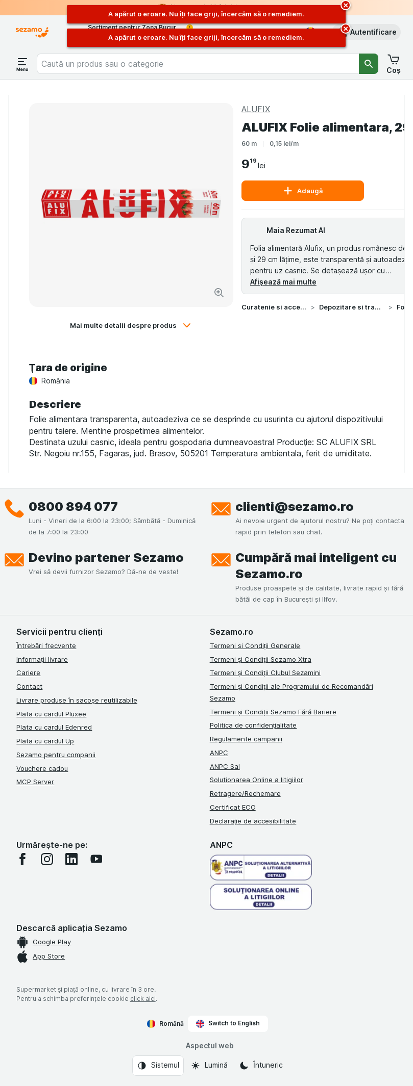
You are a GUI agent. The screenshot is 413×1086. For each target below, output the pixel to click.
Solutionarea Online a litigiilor (256, 779)
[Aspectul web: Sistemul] (158, 1065)
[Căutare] (368, 64)
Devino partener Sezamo (106, 557)
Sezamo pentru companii (55, 755)
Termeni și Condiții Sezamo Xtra (260, 659)
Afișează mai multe (283, 281)
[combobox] (198, 64)
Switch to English (228, 1023)
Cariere (28, 672)
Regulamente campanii (246, 739)
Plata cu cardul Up (45, 741)
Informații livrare (42, 659)
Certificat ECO (233, 807)
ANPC (219, 752)
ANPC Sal (225, 766)
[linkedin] (71, 859)
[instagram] (47, 859)
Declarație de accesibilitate (253, 821)
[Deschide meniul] (22, 64)
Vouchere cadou (42, 768)
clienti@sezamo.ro (294, 506)
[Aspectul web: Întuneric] (260, 1065)
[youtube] (96, 859)
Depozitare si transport (351, 307)
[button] (366, 32)
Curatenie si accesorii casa (274, 307)
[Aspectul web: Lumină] (209, 1065)
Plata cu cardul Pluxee (51, 714)
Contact (29, 686)
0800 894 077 (73, 506)
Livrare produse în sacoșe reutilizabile (76, 700)
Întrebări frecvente (46, 645)
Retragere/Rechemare (245, 793)
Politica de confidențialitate (253, 725)
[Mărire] (219, 293)
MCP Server (35, 782)
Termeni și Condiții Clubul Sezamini (265, 672)
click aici (143, 998)
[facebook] (22, 859)
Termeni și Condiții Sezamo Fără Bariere (273, 712)
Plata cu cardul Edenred (54, 727)
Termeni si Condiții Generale (255, 645)
